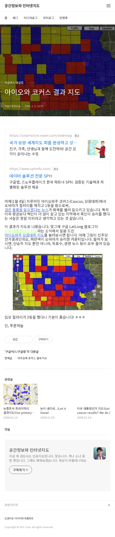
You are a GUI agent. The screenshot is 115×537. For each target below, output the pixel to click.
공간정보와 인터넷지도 (22, 5)
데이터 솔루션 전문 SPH (30, 175)
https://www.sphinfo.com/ (30, 169)
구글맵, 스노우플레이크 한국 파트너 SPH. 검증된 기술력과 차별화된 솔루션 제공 (56, 184)
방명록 (63, 18)
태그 (15, 18)
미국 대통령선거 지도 (21, 231)
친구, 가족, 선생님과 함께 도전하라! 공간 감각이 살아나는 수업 (42, 151)
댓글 (7, 429)
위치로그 (48, 18)
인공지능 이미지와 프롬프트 (19, 518)
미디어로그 (30, 18)
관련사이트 (11, 505)
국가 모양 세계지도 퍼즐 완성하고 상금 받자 (43, 142)
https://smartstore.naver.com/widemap (40, 135)
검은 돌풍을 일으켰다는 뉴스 (26, 210)
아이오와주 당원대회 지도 (24, 235)
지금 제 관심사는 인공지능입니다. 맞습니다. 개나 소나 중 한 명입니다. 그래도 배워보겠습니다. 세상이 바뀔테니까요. (48, 458)
